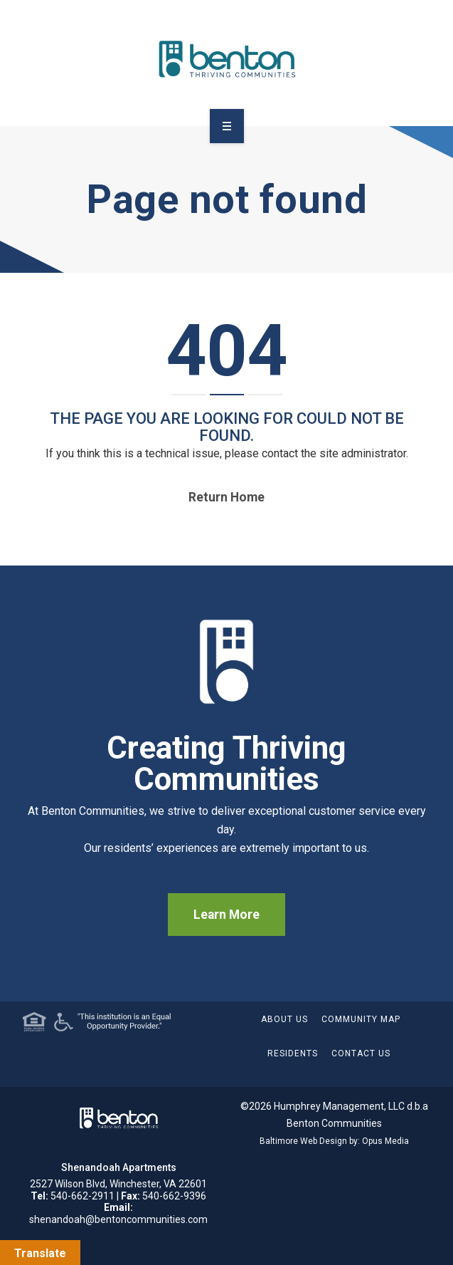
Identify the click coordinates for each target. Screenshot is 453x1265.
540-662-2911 (82, 1196)
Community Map (360, 1019)
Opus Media (385, 1141)
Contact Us (360, 1053)
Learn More (226, 914)
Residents (292, 1053)
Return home (226, 497)
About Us (284, 1019)
